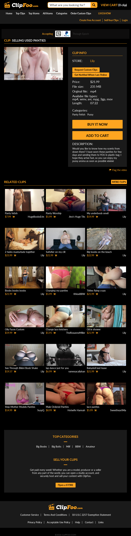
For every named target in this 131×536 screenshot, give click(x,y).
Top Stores (33, 13)
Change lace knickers (57, 329)
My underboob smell (97, 213)
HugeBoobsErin (36, 216)
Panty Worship (53, 213)
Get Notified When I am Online (91, 74)
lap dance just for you (57, 368)
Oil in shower (94, 329)
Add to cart (97, 135)
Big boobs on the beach (99, 251)
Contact (89, 522)
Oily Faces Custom (14, 329)
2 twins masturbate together (20, 251)
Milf (68, 446)
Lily (92, 61)
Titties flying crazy (96, 290)
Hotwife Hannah (76, 410)
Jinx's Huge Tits (77, 216)
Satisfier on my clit (56, 251)
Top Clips (20, 13)
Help (77, 522)
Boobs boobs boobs (15, 290)
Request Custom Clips (86, 69)
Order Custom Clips (81, 13)
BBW (78, 446)
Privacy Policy (35, 522)
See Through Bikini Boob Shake (21, 368)
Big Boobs (41, 446)
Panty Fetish (78, 114)
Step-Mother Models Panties (20, 406)
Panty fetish (11, 213)
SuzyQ (40, 410)
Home (9, 13)
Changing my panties (57, 290)
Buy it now (97, 124)
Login (125, 20)
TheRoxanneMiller (75, 332)
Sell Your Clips (111, 20)
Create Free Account (90, 20)
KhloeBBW (79, 294)
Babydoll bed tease (97, 368)
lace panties (93, 406)
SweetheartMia (118, 410)
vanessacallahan (76, 371)
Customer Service (29, 514)
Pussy (90, 114)
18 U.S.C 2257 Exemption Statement (91, 514)
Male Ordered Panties (57, 406)
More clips (119, 181)
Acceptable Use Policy (58, 522)
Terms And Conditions (55, 514)
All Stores (48, 13)
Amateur (90, 446)
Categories (61, 13)
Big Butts (56, 446)
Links (101, 522)
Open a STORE (65, 485)
